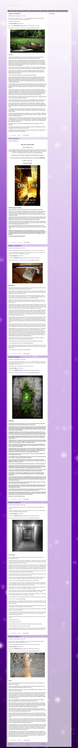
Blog (14, 11)
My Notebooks (43, 11)
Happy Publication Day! (13, 141)
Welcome (10, 11)
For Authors (59, 11)
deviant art (20, 364)
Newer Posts (11, 744)
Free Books (37, 11)
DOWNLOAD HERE (27, 163)
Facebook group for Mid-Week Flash (20, 27)
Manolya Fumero (28, 361)
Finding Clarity (13, 5)
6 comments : (19, 633)
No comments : (19, 242)
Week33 (33, 362)
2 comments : (19, 135)
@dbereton (24, 507)
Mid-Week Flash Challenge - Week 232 (16, 15)
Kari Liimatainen (28, 641)
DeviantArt (27, 642)
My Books (31, 11)
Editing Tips (65, 11)
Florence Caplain (22, 18)
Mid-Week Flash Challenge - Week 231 (16, 248)
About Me (19, 11)
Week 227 (32, 366)
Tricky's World (25, 11)
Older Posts (44, 744)
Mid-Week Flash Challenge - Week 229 (16, 504)
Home (27, 744)
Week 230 (28, 253)
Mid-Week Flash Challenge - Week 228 (16, 638)
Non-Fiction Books (51, 11)
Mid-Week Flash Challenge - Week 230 (16, 359)
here (22, 23)
